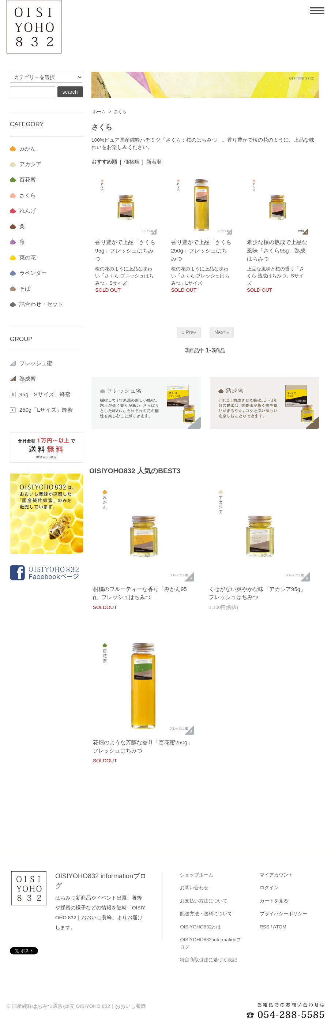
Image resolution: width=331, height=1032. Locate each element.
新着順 (154, 162)
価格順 (131, 162)
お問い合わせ (194, 887)
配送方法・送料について (206, 913)
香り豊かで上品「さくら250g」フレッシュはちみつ (201, 250)
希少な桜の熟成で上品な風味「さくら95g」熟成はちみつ (277, 250)
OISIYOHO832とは (200, 927)
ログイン (269, 887)
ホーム (99, 111)
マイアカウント (276, 875)
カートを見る (274, 901)
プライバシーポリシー (283, 913)
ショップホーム (196, 875)
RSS (265, 927)
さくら (120, 111)
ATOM (279, 927)
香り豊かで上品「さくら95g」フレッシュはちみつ (125, 250)
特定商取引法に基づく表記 (208, 959)
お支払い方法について (203, 901)
